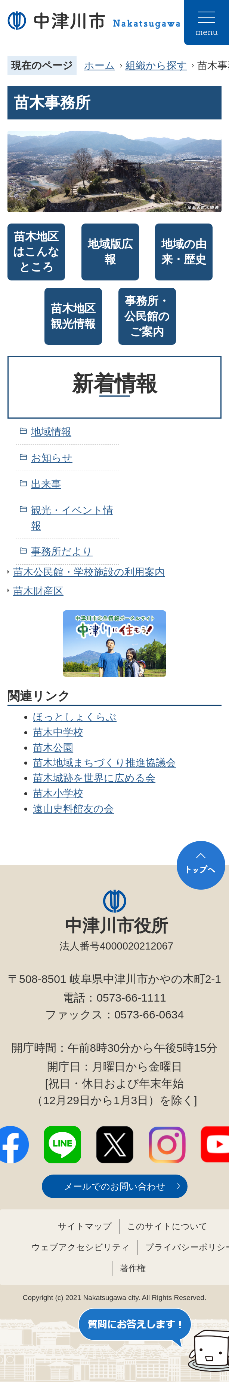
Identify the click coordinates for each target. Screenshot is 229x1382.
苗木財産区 (38, 591)
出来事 (46, 484)
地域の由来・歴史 (184, 251)
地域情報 (51, 431)
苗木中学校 (58, 732)
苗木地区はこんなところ (36, 251)
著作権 (133, 1268)
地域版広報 (110, 251)
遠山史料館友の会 (73, 808)
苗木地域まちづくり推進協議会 (104, 762)
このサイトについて (167, 1226)
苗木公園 (53, 747)
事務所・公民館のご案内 (147, 316)
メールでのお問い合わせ (114, 1186)
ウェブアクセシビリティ (80, 1247)
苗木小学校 (58, 793)
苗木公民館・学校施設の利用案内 (89, 572)
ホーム (99, 65)
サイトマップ (85, 1226)
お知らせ (51, 458)
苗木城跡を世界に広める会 (94, 778)
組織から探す (156, 65)
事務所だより (62, 551)
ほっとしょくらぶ (75, 717)
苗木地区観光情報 (73, 316)
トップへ (201, 865)
